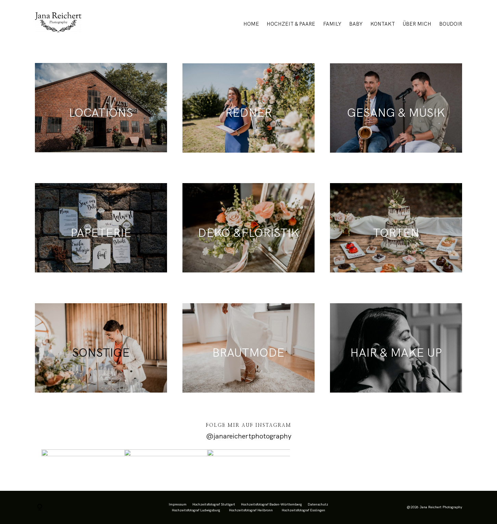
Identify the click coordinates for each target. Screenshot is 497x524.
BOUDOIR (450, 24)
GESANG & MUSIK (396, 112)
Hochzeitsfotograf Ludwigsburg (196, 510)
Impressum (178, 504)
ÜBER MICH (417, 24)
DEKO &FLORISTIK (248, 232)
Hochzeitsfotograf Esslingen (303, 510)
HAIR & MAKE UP (396, 352)
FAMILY (332, 24)
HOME (251, 24)
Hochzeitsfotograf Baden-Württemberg (271, 504)
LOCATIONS (101, 112)
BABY (355, 24)
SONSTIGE (101, 352)
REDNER (248, 112)
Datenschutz (318, 504)
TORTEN (396, 232)
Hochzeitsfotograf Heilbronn (251, 510)
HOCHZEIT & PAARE (291, 24)
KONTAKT (382, 24)
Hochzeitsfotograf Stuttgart (213, 504)
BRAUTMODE (248, 352)
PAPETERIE (101, 232)
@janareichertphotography (248, 436)
